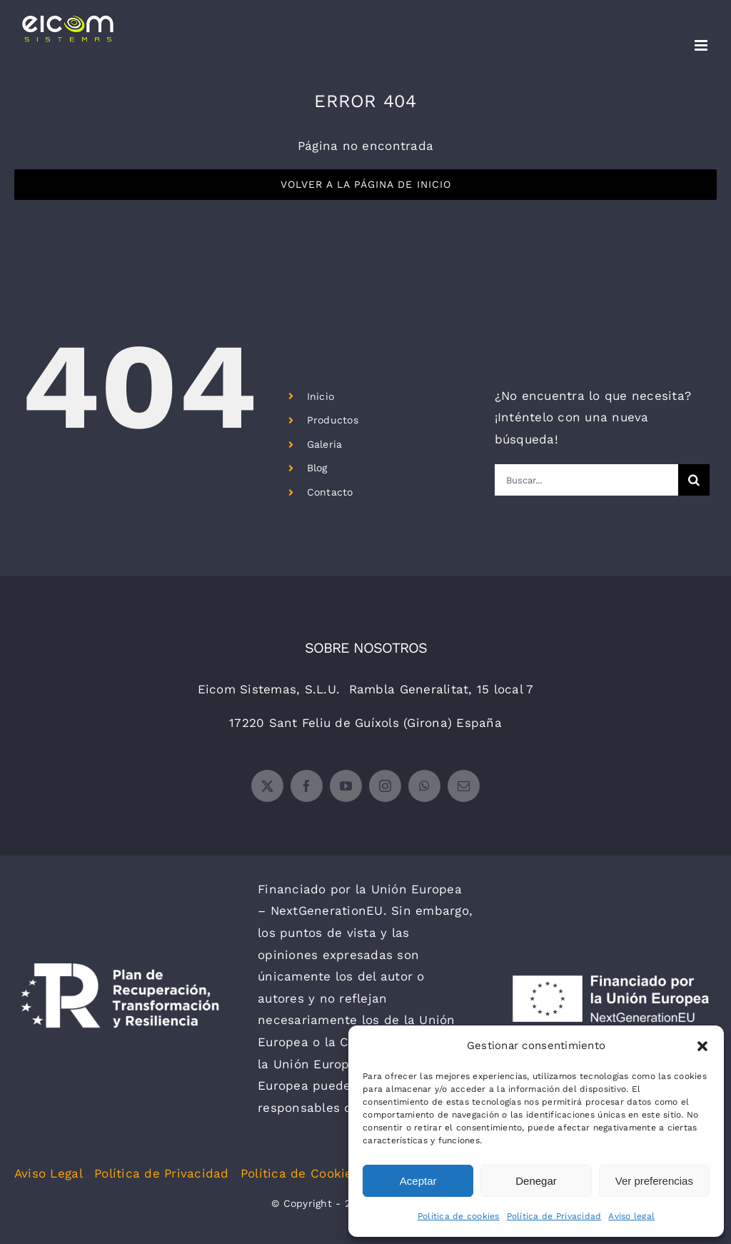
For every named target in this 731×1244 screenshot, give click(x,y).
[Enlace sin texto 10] (67, 28)
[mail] (464, 786)
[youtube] (346, 786)
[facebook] (307, 786)
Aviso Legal (48, 1173)
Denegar (536, 1181)
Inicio (321, 396)
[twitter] (267, 786)
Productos (332, 420)
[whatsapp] (424, 786)
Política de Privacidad (554, 1216)
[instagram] (385, 786)
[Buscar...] (586, 480)
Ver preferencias (654, 1181)
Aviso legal (631, 1216)
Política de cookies (459, 1216)
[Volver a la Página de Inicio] (365, 184)
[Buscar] (694, 480)
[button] (702, 1046)
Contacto (330, 492)
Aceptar (418, 1181)
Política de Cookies (300, 1173)
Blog (317, 467)
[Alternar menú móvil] (702, 45)
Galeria (325, 444)
